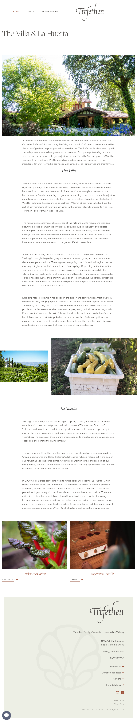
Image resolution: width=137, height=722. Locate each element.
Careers (118, 678)
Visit (16, 11)
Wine (30, 11)
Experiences (76, 579)
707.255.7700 (117, 658)
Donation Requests (113, 672)
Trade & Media (115, 685)
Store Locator (116, 666)
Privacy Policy (119, 704)
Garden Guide (10, 579)
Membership (50, 11)
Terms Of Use (119, 701)
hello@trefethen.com (113, 651)
